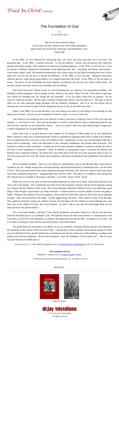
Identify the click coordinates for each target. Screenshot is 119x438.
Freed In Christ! (68, 254)
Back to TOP (59, 267)
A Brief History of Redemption (72, 244)
